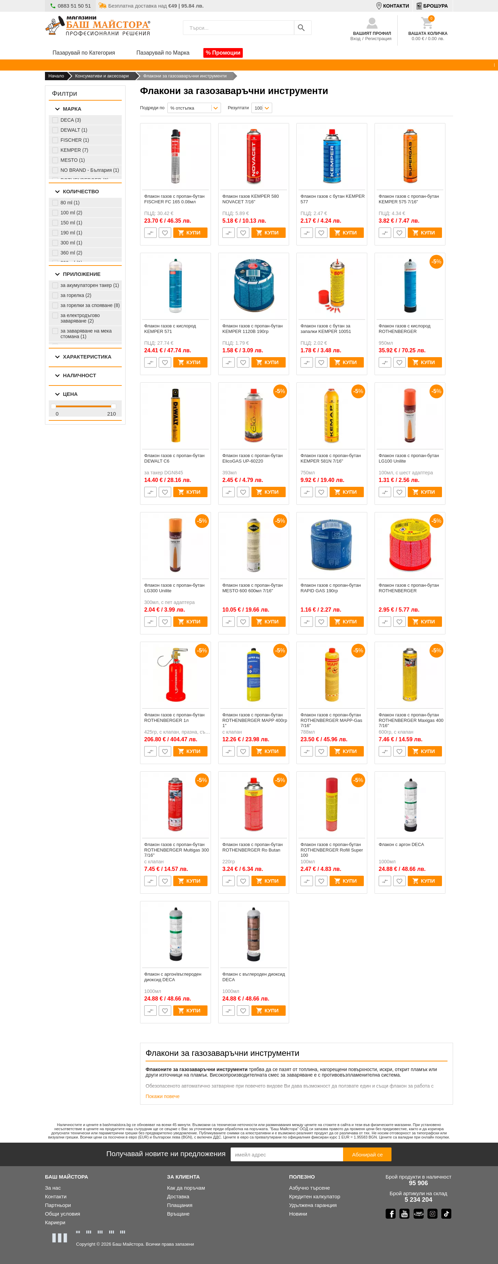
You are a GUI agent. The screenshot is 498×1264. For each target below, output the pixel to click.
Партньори (58, 1205)
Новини (298, 1214)
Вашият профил (372, 33)
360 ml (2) (71, 252)
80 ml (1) (70, 202)
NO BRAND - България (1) (90, 170)
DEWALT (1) (74, 130)
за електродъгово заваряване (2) (80, 318)
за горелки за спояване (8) (90, 305)
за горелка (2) (76, 295)
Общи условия (62, 1214)
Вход (355, 38)
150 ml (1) (71, 222)
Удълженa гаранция (313, 1205)
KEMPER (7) (74, 150)
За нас (53, 1188)
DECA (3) (71, 120)
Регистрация (378, 38)
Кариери (55, 1222)
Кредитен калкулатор (314, 1196)
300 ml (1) (71, 242)
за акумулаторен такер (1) (90, 285)
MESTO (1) (73, 160)
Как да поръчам (186, 1188)
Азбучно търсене (309, 1188)
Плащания (179, 1205)
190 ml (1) (71, 232)
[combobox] (194, 108)
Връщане (178, 1214)
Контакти (55, 1196)
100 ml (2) (71, 212)
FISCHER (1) (75, 140)
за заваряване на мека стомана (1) (86, 333)
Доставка (178, 1196)
